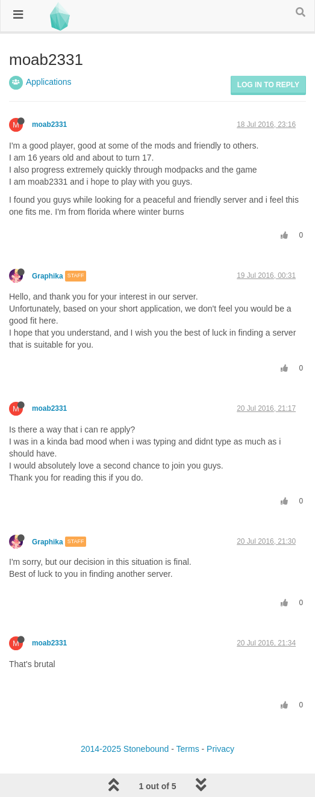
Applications (49, 82)
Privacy (220, 749)
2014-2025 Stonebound (125, 749)
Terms (187, 749)
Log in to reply (268, 85)
